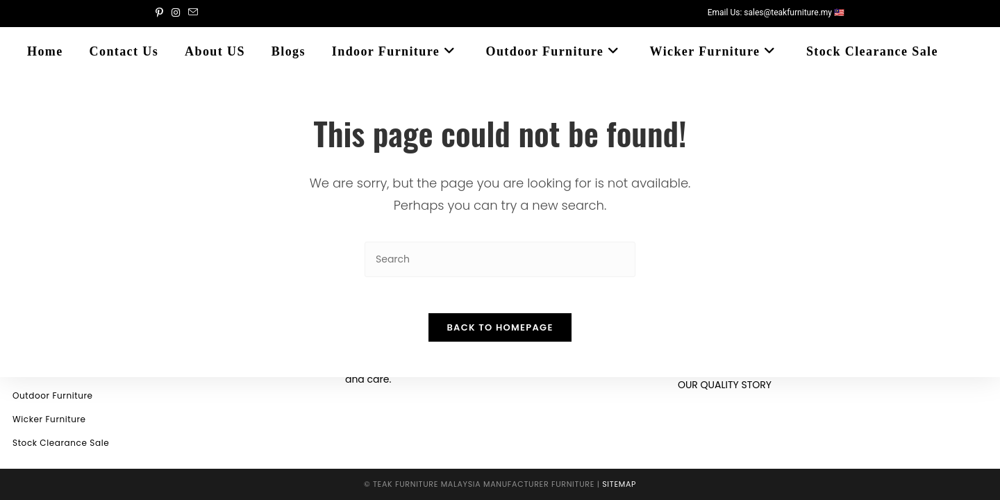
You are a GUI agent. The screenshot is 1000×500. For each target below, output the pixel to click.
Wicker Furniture (49, 419)
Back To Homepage (500, 333)
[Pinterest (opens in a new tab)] (161, 13)
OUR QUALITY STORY (725, 385)
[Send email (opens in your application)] (193, 13)
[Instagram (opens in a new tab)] (175, 13)
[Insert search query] (500, 259)
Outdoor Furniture (52, 395)
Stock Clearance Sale (60, 443)
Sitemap (619, 484)
